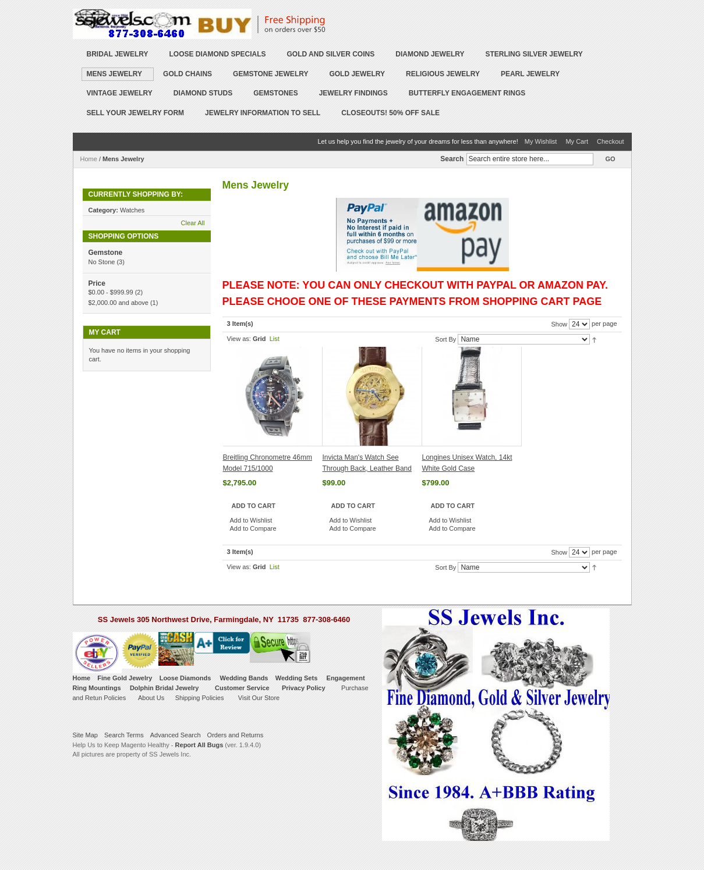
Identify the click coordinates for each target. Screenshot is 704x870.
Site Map (85, 734)
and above (118, 302)
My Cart (576, 141)
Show (559, 324)
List (275, 338)
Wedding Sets (296, 677)
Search (452, 159)
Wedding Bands (244, 677)
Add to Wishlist (251, 520)
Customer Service (242, 687)
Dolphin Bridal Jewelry (164, 687)
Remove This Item (202, 210)
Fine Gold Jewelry (124, 677)
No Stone (102, 261)
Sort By (445, 339)
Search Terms (124, 734)
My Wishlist (541, 141)
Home (88, 158)
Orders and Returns (235, 734)
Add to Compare (253, 528)
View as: (239, 338)
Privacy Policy (304, 687)
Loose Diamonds (185, 677)
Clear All (193, 222)
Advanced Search (175, 734)
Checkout (610, 141)
